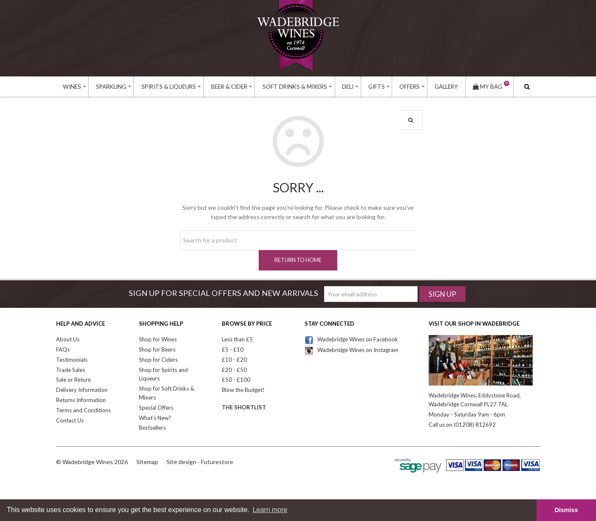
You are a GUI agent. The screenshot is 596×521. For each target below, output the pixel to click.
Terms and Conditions (83, 410)
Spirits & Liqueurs (168, 86)
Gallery (446, 86)
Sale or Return (73, 379)
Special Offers (156, 407)
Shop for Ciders (158, 359)
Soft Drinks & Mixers (295, 86)
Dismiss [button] (566, 510)
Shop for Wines (158, 339)
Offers (409, 86)
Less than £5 (237, 339)
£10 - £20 (234, 359)
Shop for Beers (157, 349)
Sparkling (111, 86)
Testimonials (72, 359)
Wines (72, 86)
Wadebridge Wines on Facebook (351, 339)
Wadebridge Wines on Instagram (351, 349)
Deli (347, 86)
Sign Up (442, 294)
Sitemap (147, 461)
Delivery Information (81, 389)
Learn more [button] (270, 509)
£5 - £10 (232, 349)
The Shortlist (244, 407)
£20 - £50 (234, 369)
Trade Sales (70, 369)
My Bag (491, 86)
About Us (67, 339)
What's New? (155, 417)
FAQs (63, 349)
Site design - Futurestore (200, 461)
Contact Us (70, 420)
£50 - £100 (236, 379)
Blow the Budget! (243, 389)
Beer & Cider (229, 86)
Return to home (298, 260)
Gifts (376, 86)
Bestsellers (152, 427)
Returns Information (81, 400)
